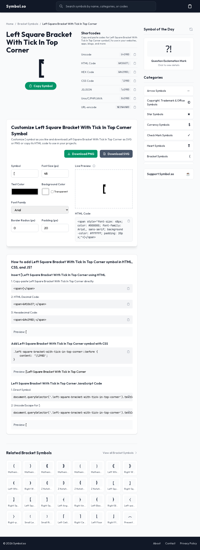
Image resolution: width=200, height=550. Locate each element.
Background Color (53, 184)
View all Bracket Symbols (120, 453)
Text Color (17, 184)
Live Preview (83, 166)
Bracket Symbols (28, 24)
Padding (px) (50, 220)
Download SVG (116, 154)
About (157, 543)
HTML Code (82, 213)
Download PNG (80, 154)
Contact (170, 543)
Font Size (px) (50, 166)
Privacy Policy (188, 543)
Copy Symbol (41, 86)
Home (9, 24)
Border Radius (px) (23, 220)
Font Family (18, 202)
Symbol (16, 166)
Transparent (59, 191)
